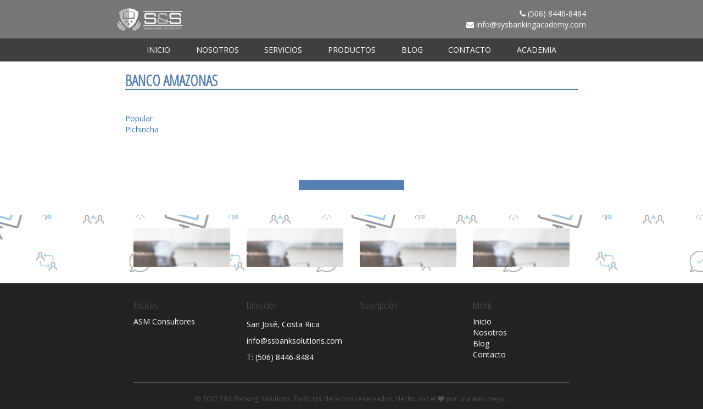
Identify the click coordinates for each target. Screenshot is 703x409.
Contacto (469, 49)
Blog (412, 49)
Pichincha (142, 129)
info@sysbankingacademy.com (531, 24)
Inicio (158, 49)
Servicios (283, 49)
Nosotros (217, 49)
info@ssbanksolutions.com (294, 340)
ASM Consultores (164, 321)
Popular (139, 118)
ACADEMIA (536, 49)
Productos (352, 49)
